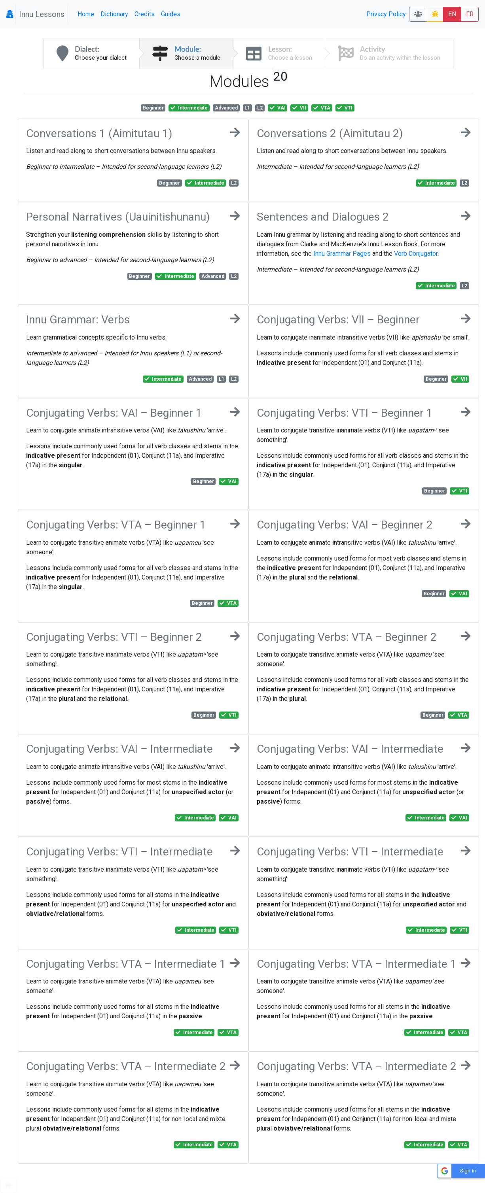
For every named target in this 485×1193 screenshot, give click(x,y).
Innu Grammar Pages (342, 253)
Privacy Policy (386, 14)
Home (86, 14)
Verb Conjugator (416, 253)
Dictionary (114, 14)
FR (470, 14)
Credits (145, 14)
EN (452, 14)
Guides (170, 14)
